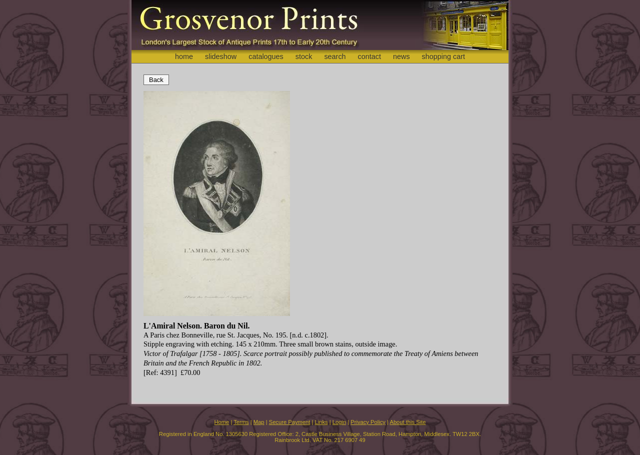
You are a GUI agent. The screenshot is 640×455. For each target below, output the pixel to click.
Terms (241, 422)
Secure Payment (289, 422)
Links (321, 422)
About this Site (408, 422)
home (184, 56)
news (401, 56)
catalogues (266, 56)
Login (339, 422)
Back (156, 80)
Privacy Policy (368, 422)
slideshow (220, 56)
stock (304, 56)
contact (369, 56)
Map (259, 422)
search (335, 56)
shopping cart (443, 56)
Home (221, 422)
